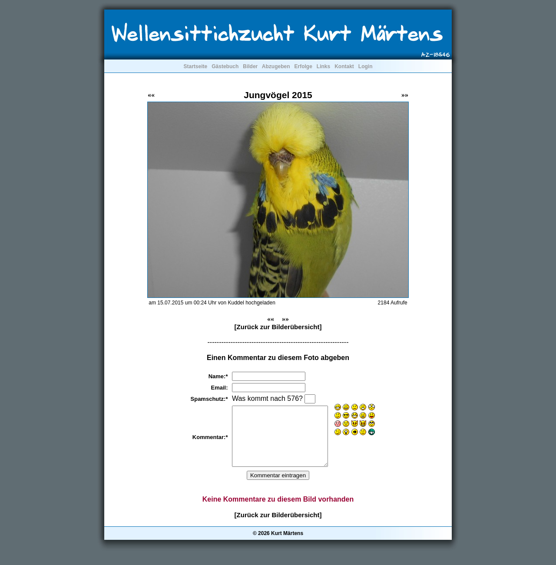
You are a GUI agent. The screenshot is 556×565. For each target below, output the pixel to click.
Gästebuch (225, 66)
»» (404, 95)
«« (151, 95)
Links (323, 66)
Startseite (195, 66)
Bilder (250, 66)
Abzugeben (276, 66)
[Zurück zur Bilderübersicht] (278, 326)
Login (365, 66)
